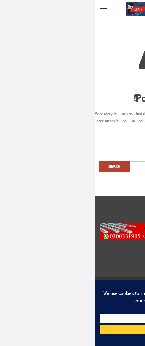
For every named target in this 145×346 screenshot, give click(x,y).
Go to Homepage (72, 141)
